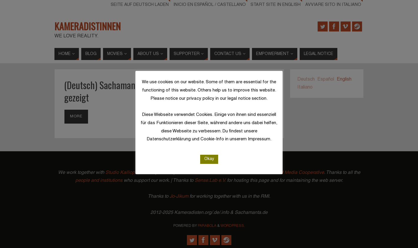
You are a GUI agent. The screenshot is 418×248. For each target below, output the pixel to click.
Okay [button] (209, 159)
